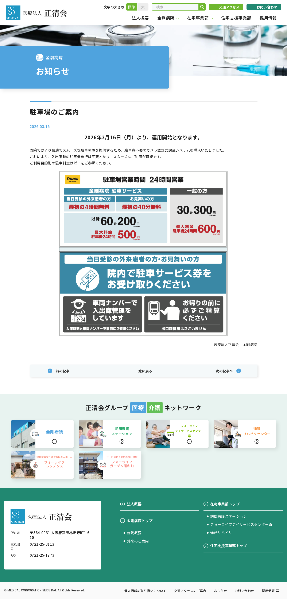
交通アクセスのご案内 (190, 590)
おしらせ (220, 590)
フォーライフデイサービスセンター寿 (241, 524)
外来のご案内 (138, 541)
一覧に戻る (143, 371)
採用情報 (268, 590)
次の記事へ (224, 371)
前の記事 (62, 371)
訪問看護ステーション (228, 516)
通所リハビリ (221, 532)
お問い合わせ (244, 590)
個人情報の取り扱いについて (145, 590)
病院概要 (134, 532)
